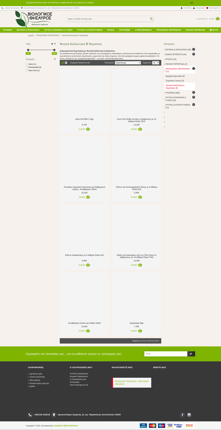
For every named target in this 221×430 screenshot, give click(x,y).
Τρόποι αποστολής (36, 377)
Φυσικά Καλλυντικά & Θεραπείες (75, 35)
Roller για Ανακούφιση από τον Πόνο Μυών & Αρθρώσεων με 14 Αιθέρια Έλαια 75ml (136, 256)
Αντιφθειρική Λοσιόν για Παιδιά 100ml (84, 323)
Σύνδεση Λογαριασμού (79, 374)
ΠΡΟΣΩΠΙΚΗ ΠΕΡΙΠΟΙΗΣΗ (48, 35)
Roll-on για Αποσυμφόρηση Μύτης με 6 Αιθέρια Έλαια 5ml (136, 188)
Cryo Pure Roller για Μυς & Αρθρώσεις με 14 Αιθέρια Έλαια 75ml (136, 120)
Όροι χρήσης (34, 380)
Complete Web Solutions (65, 425)
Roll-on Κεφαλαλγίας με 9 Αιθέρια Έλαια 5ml (84, 255)
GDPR (31, 386)
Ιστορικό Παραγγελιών (79, 376)
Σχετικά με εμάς (35, 374)
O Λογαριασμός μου (78, 379)
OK (191, 3)
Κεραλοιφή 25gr (136, 323)
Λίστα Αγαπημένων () (79, 385)
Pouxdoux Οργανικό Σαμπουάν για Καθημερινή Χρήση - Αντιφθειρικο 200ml (84, 188)
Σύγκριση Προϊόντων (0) (80, 63)
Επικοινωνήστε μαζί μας (38, 383)
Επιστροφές (74, 382)
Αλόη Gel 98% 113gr (84, 119)
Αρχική (31, 35)
